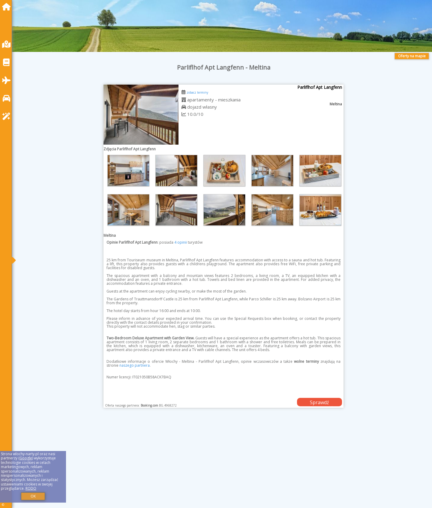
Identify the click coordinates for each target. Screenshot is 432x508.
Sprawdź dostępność (319, 402)
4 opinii (180, 242)
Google (26, 458)
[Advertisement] (198, 465)
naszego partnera (134, 365)
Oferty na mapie (412, 56)
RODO (31, 488)
